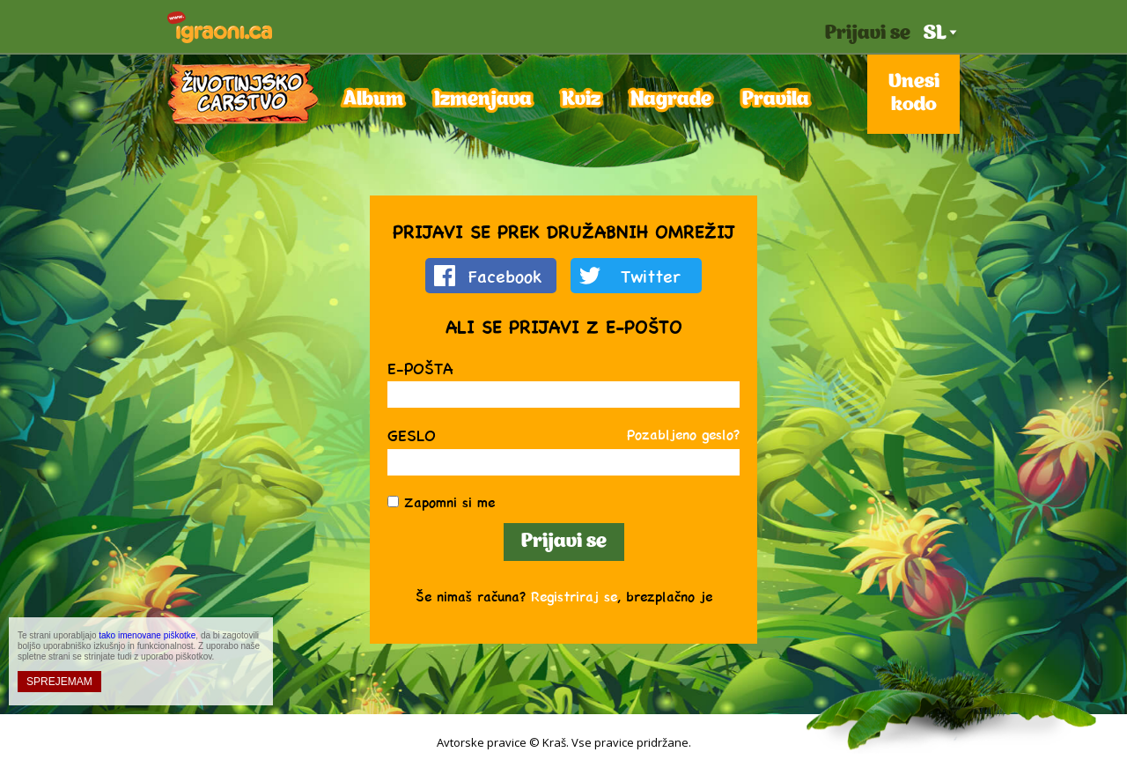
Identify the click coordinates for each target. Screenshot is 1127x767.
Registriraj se (574, 596)
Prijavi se (867, 34)
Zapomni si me (449, 501)
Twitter (651, 275)
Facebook (505, 275)
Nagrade (670, 100)
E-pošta (420, 368)
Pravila (775, 100)
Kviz (581, 100)
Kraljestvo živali (243, 93)
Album (373, 100)
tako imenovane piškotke (147, 635)
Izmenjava (483, 100)
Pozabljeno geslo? (683, 433)
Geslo (411, 435)
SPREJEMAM (59, 681)
